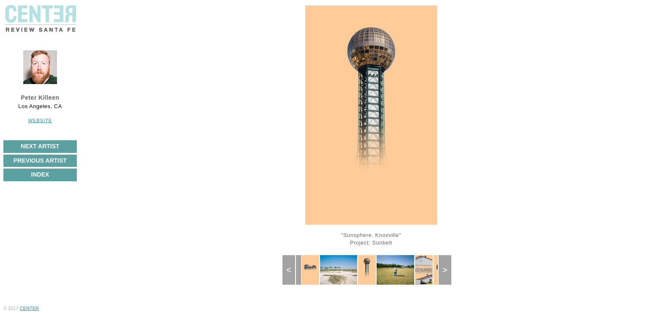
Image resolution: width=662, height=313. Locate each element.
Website (40, 120)
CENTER (29, 308)
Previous (292, 270)
